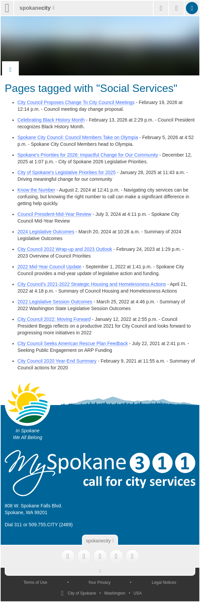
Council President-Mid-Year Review (54, 214)
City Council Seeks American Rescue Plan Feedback (72, 343)
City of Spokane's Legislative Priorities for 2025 (66, 172)
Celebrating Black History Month (51, 120)
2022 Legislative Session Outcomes (54, 301)
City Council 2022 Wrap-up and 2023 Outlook (64, 249)
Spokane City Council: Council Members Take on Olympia (77, 137)
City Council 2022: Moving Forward (54, 319)
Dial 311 (13, 524)
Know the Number (36, 190)
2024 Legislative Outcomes (45, 231)
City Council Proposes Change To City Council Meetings (75, 102)
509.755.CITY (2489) (51, 524)
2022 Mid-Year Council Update (49, 266)
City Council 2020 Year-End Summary (56, 361)
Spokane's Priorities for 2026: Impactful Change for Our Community (87, 155)
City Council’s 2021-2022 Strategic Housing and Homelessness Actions (91, 284)
